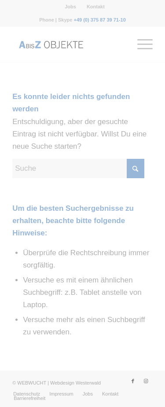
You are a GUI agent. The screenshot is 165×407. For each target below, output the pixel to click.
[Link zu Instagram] (146, 381)
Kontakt (96, 6)
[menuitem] (70, 6)
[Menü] (140, 44)
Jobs (70, 6)
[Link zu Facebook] (132, 381)
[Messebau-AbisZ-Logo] (68, 44)
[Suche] (78, 168)
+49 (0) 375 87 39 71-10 (99, 19)
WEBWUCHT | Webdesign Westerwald (59, 382)
